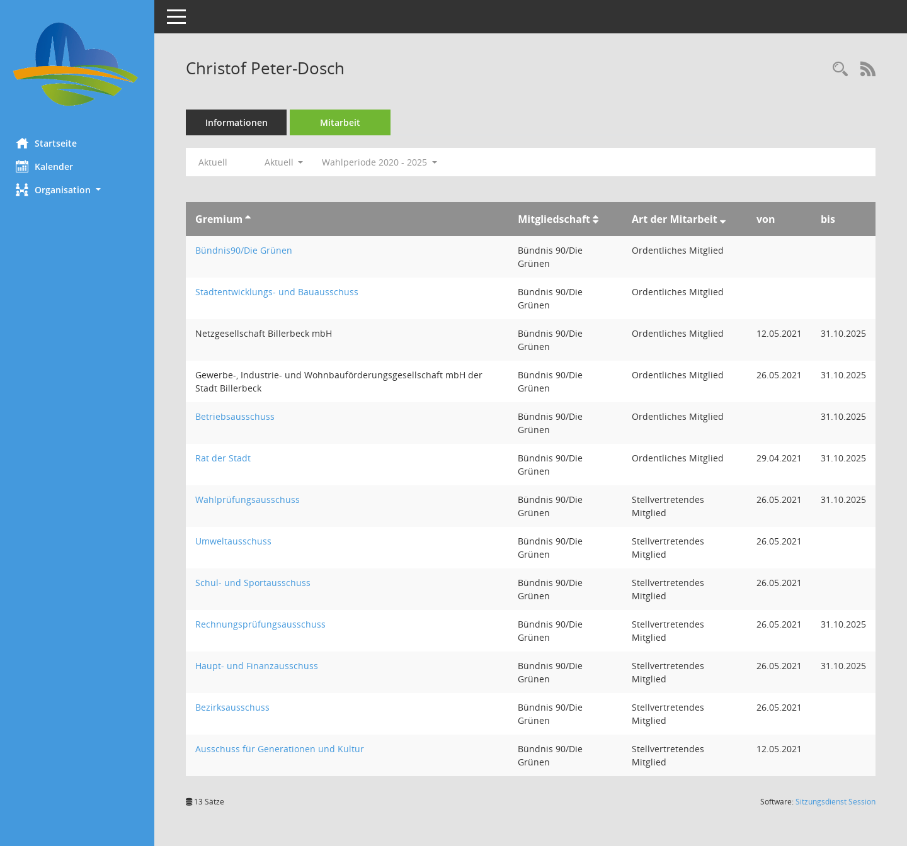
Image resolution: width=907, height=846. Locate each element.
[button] (78, 189)
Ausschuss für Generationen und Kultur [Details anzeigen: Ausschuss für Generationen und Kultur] (282, 749)
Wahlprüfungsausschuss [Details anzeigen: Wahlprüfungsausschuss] (250, 499)
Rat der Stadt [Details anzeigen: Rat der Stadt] (226, 458)
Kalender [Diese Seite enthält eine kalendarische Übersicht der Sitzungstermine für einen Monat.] (47, 166)
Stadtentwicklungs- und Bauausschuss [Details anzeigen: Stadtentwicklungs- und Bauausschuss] (280, 292)
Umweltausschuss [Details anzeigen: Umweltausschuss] (236, 541)
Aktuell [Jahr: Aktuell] (216, 162)
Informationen (239, 122)
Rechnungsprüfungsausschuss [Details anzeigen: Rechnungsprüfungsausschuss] (263, 624)
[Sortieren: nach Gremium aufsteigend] (251, 219)
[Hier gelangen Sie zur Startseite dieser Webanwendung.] (78, 64)
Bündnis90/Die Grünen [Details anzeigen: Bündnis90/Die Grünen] (246, 250)
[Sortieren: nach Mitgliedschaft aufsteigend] (596, 219)
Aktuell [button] (286, 162)
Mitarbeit (343, 122)
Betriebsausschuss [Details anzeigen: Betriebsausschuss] (238, 416)
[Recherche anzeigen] (840, 69)
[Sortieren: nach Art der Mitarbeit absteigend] (723, 219)
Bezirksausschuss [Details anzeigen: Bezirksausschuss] (235, 707)
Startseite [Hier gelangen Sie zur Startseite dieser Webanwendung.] (49, 143)
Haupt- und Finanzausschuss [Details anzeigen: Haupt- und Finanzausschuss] (259, 666)
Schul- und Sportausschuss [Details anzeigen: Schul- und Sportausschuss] (256, 583)
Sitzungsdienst (836, 801)
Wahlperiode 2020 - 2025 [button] (382, 162)
